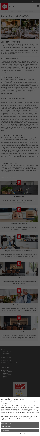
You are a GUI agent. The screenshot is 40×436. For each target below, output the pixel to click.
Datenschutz (23, 433)
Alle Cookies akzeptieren (6, 423)
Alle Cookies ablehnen (6, 426)
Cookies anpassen (5, 430)
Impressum (16, 433)
